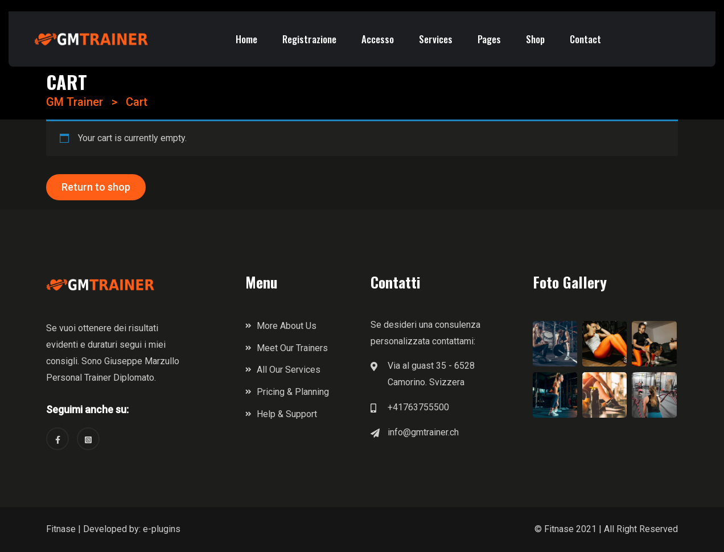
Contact (585, 39)
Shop (535, 39)
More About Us (286, 325)
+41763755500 (418, 407)
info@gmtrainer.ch (423, 432)
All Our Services (288, 369)
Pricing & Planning (293, 391)
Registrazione (309, 39)
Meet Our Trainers (292, 348)
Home (246, 39)
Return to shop (95, 187)
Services (435, 39)
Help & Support (287, 414)
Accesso (377, 39)
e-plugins (161, 529)
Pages (489, 39)
